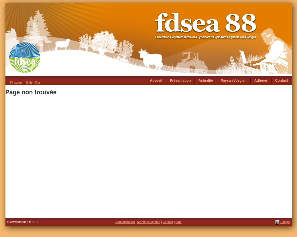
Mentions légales (148, 222)
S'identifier (33, 82)
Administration (125, 222)
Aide (179, 222)
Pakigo (285, 222)
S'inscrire (15, 82)
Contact (168, 222)
